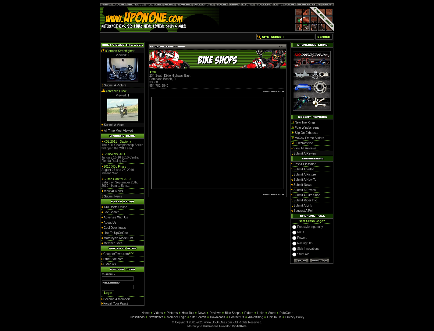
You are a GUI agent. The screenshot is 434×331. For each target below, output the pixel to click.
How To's (188, 313)
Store (272, 313)
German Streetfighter (120, 51)
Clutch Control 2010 (117, 179)
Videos (158, 313)
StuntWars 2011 (114, 154)
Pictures (172, 313)
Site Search (198, 317)
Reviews (215, 313)
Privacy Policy (294, 317)
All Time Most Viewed (118, 130)
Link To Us (274, 317)
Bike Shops (232, 313)
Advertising (255, 317)
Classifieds (137, 317)
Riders (248, 313)
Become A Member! (116, 299)
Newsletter (155, 317)
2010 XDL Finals (115, 166)
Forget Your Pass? (115, 303)
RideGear (286, 313)
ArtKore (241, 326)
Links (260, 313)
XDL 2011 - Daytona (117, 141)
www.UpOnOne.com (218, 322)
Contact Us (236, 317)
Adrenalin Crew (115, 91)
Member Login (176, 317)
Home (145, 313)
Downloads (217, 317)
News (201, 313)
